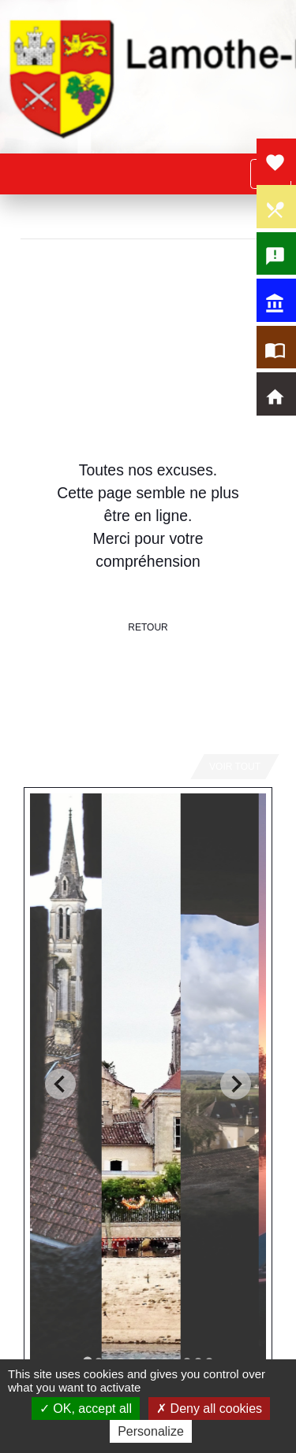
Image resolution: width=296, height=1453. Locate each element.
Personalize (151, 1431)
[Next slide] (235, 1084)
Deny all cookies (209, 1408)
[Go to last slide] (60, 1084)
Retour (147, 627)
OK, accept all (85, 1408)
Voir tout (234, 766)
